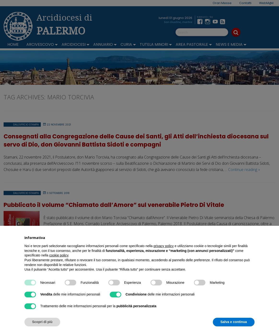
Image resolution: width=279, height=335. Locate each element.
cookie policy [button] (58, 255)
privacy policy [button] (164, 246)
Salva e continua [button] (234, 322)
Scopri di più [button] (42, 322)
